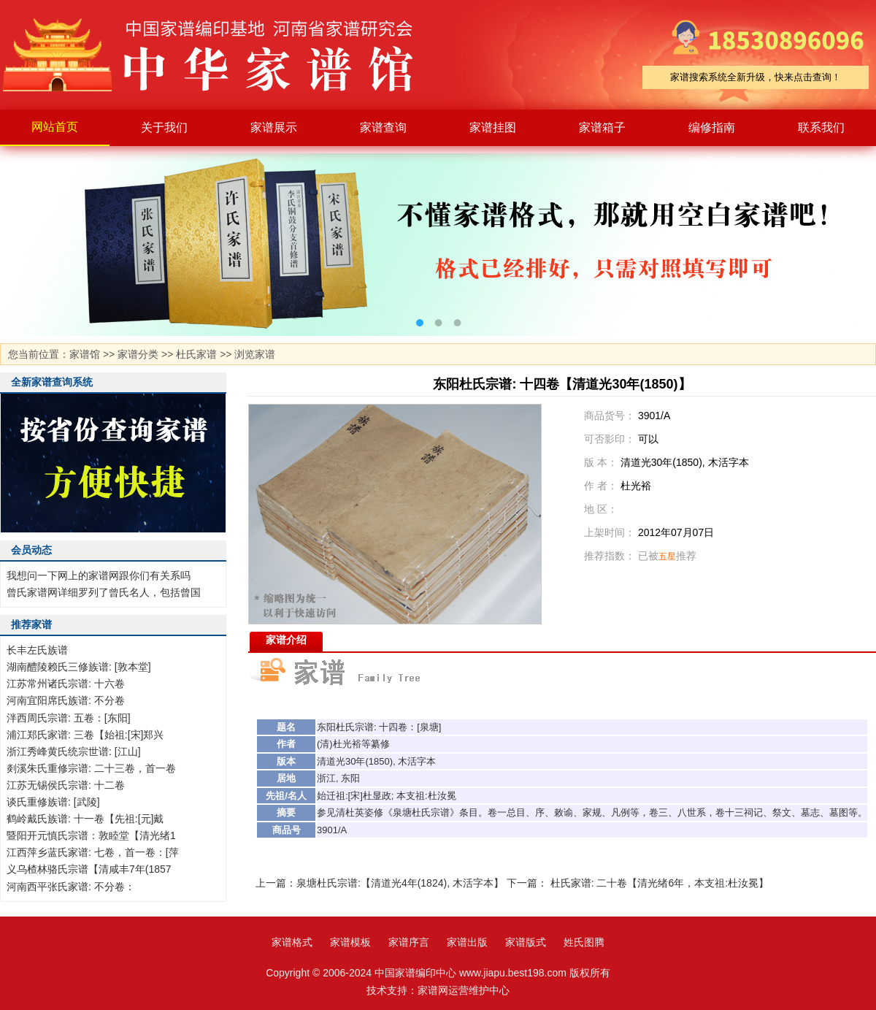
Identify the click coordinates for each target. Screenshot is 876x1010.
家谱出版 (467, 942)
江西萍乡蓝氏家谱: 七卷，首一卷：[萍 (93, 852)
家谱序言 (408, 942)
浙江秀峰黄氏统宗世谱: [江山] (74, 751)
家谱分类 (138, 354)
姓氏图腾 (584, 942)
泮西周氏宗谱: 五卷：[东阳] (69, 718)
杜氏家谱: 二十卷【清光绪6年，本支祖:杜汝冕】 (659, 883)
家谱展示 (273, 127)
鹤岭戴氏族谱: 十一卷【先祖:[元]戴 (85, 819)
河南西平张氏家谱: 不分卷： (71, 886)
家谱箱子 (602, 127)
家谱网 (433, 990)
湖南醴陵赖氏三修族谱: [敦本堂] (79, 667)
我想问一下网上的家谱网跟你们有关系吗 (99, 575)
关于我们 (164, 127)
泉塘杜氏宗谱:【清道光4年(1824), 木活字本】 (400, 883)
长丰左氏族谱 (37, 650)
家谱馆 (84, 354)
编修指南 (711, 127)
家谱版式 (525, 942)
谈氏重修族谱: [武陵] (53, 802)
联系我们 (821, 127)
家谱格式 (292, 942)
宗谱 (364, 727)
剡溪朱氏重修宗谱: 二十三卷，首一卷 (91, 768)
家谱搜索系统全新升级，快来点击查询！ (755, 77)
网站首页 (54, 126)
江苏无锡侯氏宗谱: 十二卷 (66, 785)
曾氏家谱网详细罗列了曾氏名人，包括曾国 (104, 592)
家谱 (219, 55)
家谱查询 (383, 127)
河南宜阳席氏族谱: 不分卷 (66, 700)
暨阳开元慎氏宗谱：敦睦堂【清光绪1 (91, 835)
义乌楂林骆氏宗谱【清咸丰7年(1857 (89, 869)
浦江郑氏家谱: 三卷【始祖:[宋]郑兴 (85, 735)
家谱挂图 (492, 127)
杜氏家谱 (196, 354)
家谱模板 (350, 942)
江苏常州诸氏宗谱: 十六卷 (66, 683)
